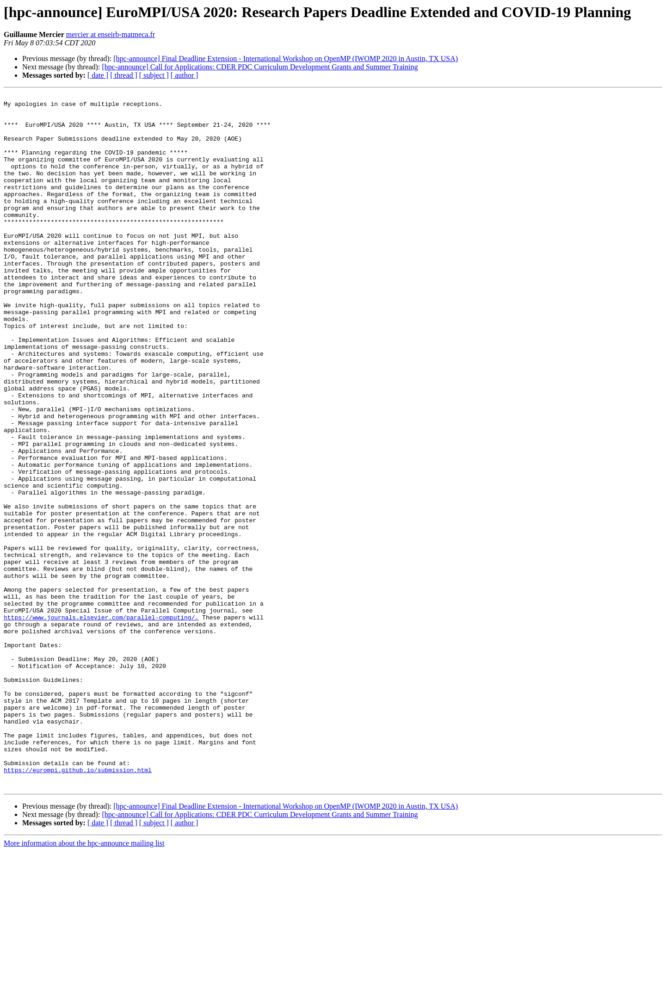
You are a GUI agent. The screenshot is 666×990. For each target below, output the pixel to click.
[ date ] (97, 75)
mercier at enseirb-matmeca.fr (110, 34)
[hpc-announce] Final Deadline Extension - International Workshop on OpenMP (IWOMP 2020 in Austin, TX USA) (285, 58)
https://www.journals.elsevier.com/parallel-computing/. (101, 722)
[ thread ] (123, 75)
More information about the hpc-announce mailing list (84, 982)
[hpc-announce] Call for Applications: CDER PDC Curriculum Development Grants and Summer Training (260, 67)
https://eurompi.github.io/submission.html (78, 906)
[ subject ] (154, 75)
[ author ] (184, 75)
